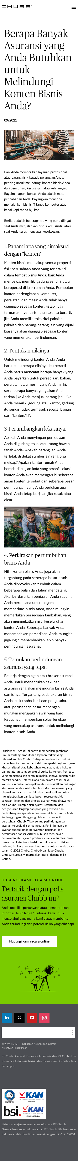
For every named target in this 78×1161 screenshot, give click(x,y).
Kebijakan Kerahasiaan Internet (39, 1044)
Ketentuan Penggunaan (14, 1048)
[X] (19, 1018)
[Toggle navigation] (73, 7)
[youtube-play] (32, 1018)
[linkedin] (7, 1018)
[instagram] (44, 1018)
